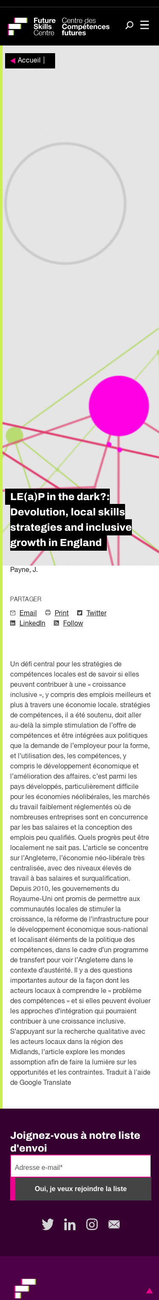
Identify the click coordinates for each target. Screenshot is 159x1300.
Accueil (29, 60)
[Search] (129, 25)
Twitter (96, 613)
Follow (73, 623)
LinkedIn (32, 623)
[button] (147, 1290)
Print (62, 613)
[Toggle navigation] (144, 25)
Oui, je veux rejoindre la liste (81, 1188)
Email (28, 613)
